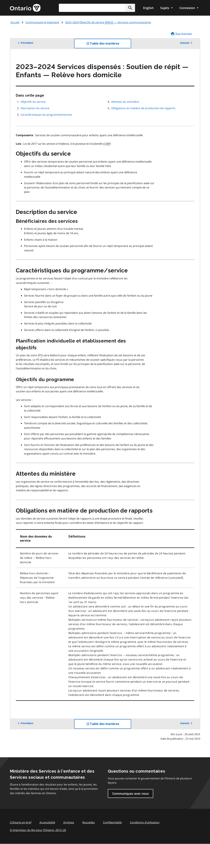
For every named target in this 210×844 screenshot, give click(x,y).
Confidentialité (112, 822)
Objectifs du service (33, 102)
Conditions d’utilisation (144, 822)
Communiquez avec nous (130, 793)
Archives (68, 822)
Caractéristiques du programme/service (46, 114)
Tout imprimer (181, 34)
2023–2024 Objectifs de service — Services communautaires (108, 22)
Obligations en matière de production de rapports (143, 108)
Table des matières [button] (108, 44)
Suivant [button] (187, 43)
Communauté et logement (42, 22)
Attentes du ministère (125, 102)
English (148, 8)
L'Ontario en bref (20, 822)
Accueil (14, 22)
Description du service (35, 108)
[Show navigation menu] (166, 8)
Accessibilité (47, 822)
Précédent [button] (24, 43)
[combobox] (97, 8)
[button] (130, 8)
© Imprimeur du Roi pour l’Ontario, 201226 (38, 830)
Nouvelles (88, 822)
